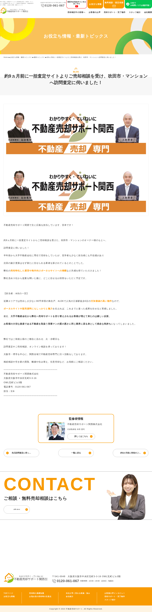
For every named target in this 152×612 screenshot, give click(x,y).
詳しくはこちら (81, 436)
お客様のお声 (94, 13)
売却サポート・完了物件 (115, 13)
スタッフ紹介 (135, 13)
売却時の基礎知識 (36, 593)
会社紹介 (69, 596)
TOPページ (8, 593)
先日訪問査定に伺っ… (21, 453)
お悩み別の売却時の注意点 (40, 596)
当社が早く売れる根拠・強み (78, 593)
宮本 (13, 391)
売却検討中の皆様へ (76, 13)
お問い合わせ (21, 509)
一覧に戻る (76, 453)
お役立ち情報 (95, 5)
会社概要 (148, 13)
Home (6, 57)
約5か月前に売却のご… (131, 453)
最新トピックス (39, 57)
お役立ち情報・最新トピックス (21, 57)
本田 (17, 293)
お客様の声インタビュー (114, 593)
